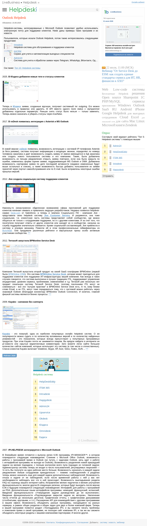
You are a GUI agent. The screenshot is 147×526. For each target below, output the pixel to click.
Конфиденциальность (66, 522)
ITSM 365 (44, 387)
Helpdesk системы (43, 374)
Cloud (124, 117)
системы (138, 89)
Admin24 (18, 58)
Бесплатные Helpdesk (115, 93)
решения (138, 93)
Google (107, 113)
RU (114, 109)
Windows (124, 105)
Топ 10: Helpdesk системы (27, 68)
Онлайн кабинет (138, 2)
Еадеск (43, 437)
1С (143, 97)
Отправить (108, 176)
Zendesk (131, 125)
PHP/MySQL (111, 101)
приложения (108, 105)
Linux (140, 121)
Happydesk (45, 400)
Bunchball (7, 230)
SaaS (105, 109)
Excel (135, 117)
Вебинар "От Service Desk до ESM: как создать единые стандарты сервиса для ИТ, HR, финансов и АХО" (121, 76)
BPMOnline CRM (16, 274)
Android (126, 109)
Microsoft (109, 125)
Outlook (139, 105)
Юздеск (43, 424)
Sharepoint (130, 97)
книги (120, 125)
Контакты (50, 522)
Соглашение (82, 522)
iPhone (140, 109)
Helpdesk (119, 113)
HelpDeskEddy (47, 381)
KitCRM (17, 51)
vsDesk (23, 149)
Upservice (44, 412)
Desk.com (15, 213)
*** (29, 233)
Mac (132, 121)
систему (103, 522)
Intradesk (18, 45)
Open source (111, 97)
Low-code (120, 89)
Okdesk (43, 418)
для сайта (122, 121)
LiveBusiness (115, 12)
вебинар (121, 522)
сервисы (139, 101)
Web (105, 89)
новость (112, 522)
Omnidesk (45, 431)
